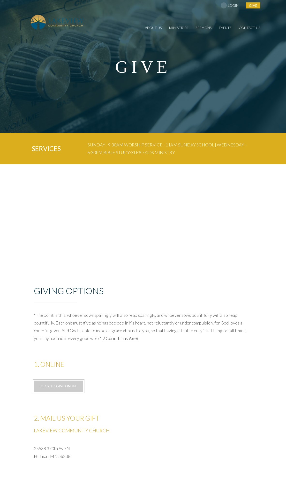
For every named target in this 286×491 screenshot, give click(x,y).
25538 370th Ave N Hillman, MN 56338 (143, 372)
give (253, 5)
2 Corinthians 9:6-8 (120, 338)
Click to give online (58, 386)
